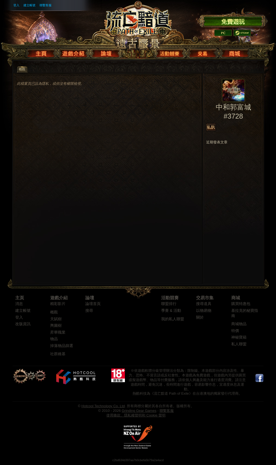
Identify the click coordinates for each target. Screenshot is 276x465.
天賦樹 (56, 319)
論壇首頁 (93, 304)
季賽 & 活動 (171, 311)
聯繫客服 (46, 5)
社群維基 (57, 354)
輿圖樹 (56, 326)
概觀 (54, 312)
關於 (200, 317)
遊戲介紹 (59, 297)
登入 (16, 5)
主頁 (19, 297)
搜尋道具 (203, 304)
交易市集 (205, 297)
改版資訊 (23, 324)
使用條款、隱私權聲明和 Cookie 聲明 (136, 415)
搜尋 (89, 311)
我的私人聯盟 (172, 319)
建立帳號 (29, 5)
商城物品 (239, 324)
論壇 (89, 297)
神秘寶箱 (239, 337)
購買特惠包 (240, 304)
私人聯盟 (239, 344)
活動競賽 (170, 297)
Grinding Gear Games (139, 411)
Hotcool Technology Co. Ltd (103, 406)
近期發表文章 (216, 142)
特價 (235, 331)
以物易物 (203, 311)
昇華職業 (57, 332)
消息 (19, 304)
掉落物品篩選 (61, 346)
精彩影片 (57, 304)
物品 (54, 339)
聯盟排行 (168, 304)
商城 (235, 297)
